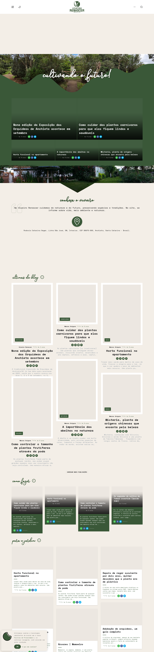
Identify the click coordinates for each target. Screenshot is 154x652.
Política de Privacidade (23, 638)
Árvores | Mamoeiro (70, 644)
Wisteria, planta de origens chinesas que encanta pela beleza (119, 153)
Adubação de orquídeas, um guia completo (120, 630)
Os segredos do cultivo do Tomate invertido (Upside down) (127, 498)
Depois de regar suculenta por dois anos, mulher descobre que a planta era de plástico (120, 577)
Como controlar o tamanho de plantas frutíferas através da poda (32, 447)
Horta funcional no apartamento (30, 154)
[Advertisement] (77, 34)
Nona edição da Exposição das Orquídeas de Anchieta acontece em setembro (41, 129)
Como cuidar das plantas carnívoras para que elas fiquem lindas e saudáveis (108, 129)
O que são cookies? (29, 647)
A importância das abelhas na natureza (73, 153)
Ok (17, 646)
